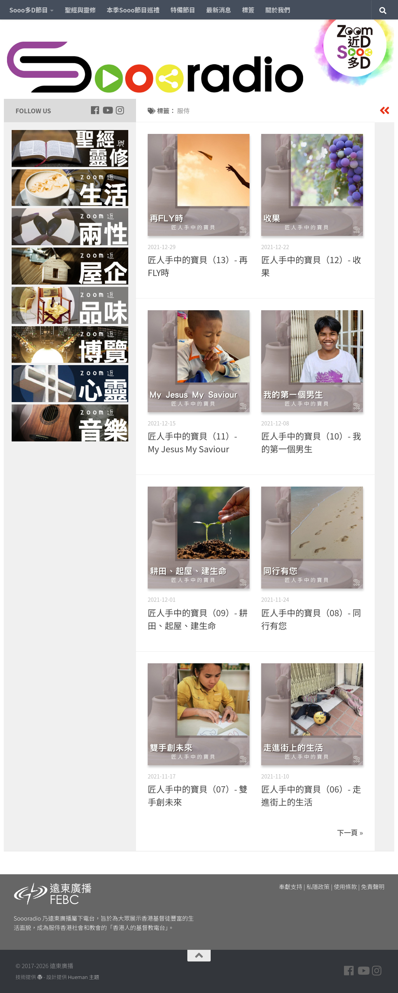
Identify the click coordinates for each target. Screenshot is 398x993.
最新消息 (218, 9)
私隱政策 (318, 886)
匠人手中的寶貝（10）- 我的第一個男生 (311, 442)
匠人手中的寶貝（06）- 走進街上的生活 (311, 795)
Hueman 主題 (83, 977)
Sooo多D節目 (28, 9)
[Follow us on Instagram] (119, 110)
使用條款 (345, 886)
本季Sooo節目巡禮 (132, 9)
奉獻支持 (290, 886)
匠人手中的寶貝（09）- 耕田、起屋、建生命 (198, 618)
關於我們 (277, 9)
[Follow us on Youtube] (107, 110)
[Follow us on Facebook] (95, 110)
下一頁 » (350, 832)
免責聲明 (372, 886)
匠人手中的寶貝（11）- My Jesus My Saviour (192, 442)
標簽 (248, 9)
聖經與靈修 (80, 9)
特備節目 (183, 9)
